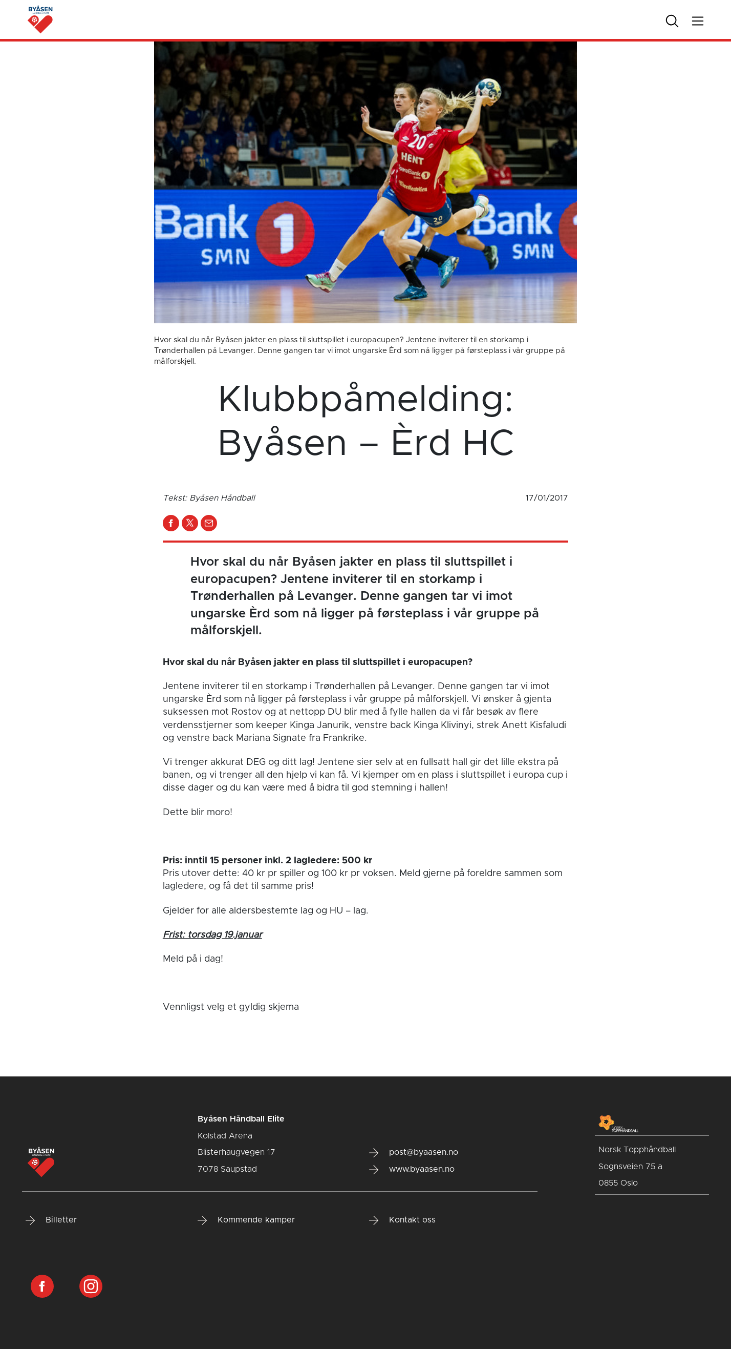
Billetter (51, 1220)
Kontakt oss (402, 1220)
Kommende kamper (246, 1220)
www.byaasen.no (412, 1169)
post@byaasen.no (413, 1152)
